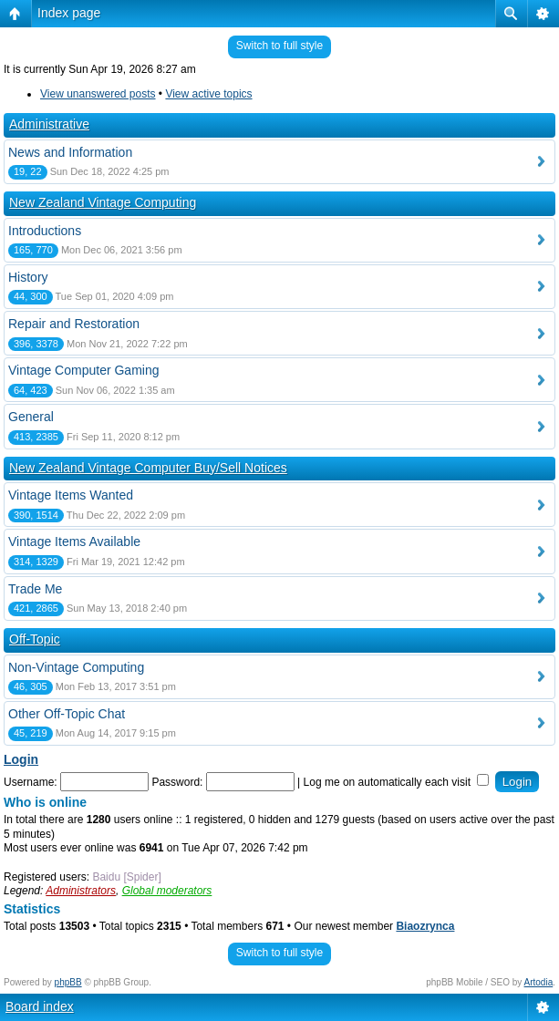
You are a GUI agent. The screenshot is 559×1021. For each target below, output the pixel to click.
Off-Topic (34, 639)
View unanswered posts (98, 94)
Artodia (539, 982)
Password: (176, 782)
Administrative (49, 124)
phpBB (68, 982)
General (31, 416)
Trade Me (35, 589)
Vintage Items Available (74, 541)
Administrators (81, 890)
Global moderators (167, 890)
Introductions (44, 230)
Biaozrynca (425, 926)
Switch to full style (279, 45)
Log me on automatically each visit (397, 782)
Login (21, 759)
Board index (39, 1006)
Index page (68, 12)
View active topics (208, 94)
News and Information (70, 152)
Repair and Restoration (74, 323)
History (28, 277)
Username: (30, 782)
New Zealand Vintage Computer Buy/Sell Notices (148, 467)
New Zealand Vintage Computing (102, 202)
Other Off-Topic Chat (66, 713)
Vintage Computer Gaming (84, 370)
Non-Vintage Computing (76, 667)
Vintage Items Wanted (70, 495)
